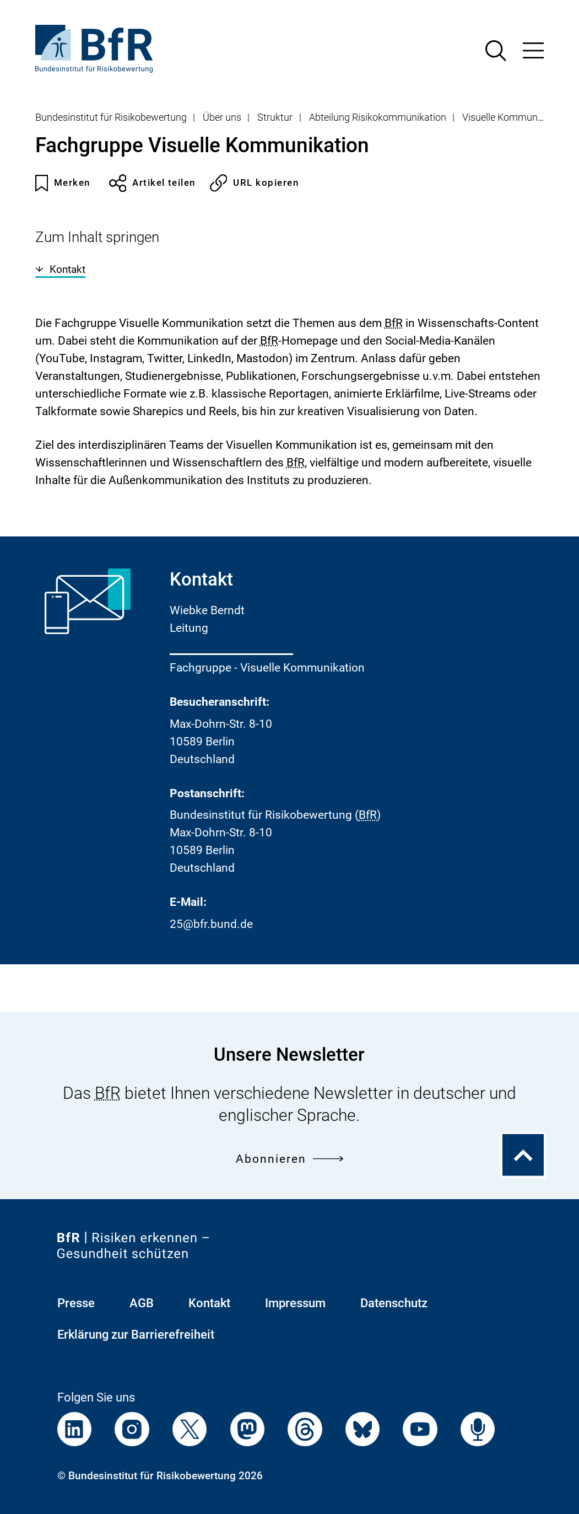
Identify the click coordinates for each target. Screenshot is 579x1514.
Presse (76, 1303)
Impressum (295, 1303)
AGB (141, 1303)
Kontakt (60, 269)
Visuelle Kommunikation (514, 117)
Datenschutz (394, 1303)
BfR (394, 323)
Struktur (275, 117)
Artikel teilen (152, 183)
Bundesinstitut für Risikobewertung (111, 117)
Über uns (222, 117)
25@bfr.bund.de (211, 924)
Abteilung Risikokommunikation (377, 117)
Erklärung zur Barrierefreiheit (135, 1334)
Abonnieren (289, 1158)
